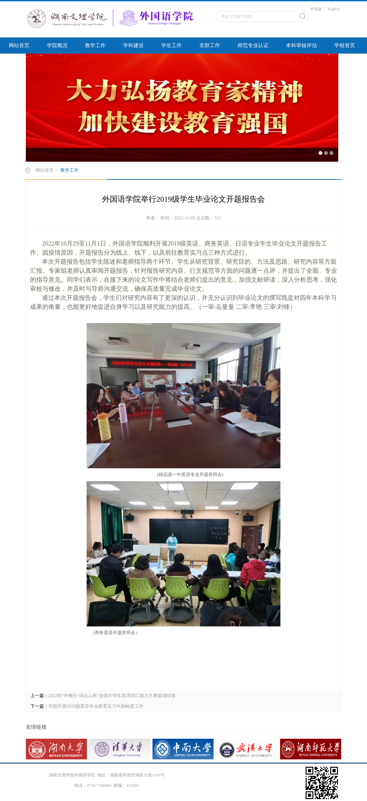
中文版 (316, 9)
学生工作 (171, 45)
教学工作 (95, 45)
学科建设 (133, 45)
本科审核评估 (301, 45)
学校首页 (344, 45)
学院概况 (57, 45)
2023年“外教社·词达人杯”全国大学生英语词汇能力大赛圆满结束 (112, 695)
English (334, 9)
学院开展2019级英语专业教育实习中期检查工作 (95, 706)
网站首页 (19, 45)
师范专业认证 (252, 45)
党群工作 (209, 45)
